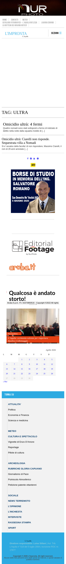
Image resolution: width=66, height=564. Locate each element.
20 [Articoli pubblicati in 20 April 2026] (7, 374)
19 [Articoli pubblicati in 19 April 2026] (52, 369)
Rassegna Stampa (19, 522)
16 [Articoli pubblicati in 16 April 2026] (29, 369)
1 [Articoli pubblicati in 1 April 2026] (21, 359)
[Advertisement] (33, 72)
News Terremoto (19, 501)
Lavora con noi (47, 22)
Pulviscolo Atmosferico (19, 479)
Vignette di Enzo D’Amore (21, 442)
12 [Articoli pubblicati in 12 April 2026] (52, 364)
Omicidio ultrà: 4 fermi (22, 124)
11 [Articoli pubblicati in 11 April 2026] (44, 364)
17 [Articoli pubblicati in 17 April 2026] (37, 369)
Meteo (25, 19)
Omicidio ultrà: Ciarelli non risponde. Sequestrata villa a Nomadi (25, 141)
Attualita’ (14, 404)
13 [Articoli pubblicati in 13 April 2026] (7, 369)
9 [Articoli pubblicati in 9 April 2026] (29, 364)
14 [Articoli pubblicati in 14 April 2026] (14, 369)
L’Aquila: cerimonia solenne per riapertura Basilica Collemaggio (28, 339)
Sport (12, 528)
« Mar (5, 382)
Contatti (14, 19)
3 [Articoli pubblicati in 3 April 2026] (36, 359)
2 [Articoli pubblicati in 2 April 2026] (29, 359)
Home (4, 19)
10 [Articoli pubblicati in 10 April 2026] (37, 364)
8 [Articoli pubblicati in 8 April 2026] (21, 364)
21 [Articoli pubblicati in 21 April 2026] (14, 374)
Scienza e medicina (18, 420)
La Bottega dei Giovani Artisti (14, 25)
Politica (11, 409)
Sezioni (55, 33)
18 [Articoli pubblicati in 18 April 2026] (44, 369)
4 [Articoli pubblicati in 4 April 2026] (44, 359)
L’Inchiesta (15, 511)
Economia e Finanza (18, 415)
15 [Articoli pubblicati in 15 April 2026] (22, 369)
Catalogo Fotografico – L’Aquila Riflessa (19, 22)
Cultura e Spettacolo (22, 436)
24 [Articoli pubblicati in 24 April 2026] (37, 374)
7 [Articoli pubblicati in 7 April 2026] (14, 364)
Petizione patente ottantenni (22, 485)
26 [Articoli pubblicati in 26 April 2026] (52, 374)
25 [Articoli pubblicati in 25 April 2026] (44, 374)
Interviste (14, 517)
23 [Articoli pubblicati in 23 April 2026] (29, 374)
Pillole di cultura (16, 452)
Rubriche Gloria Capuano (25, 468)
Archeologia (16, 463)
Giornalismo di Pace (18, 474)
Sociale (13, 495)
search (44, 33)
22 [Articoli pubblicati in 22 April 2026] (22, 374)
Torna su (9, 394)
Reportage (13, 447)
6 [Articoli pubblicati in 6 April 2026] (6, 364)
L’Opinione (14, 506)
